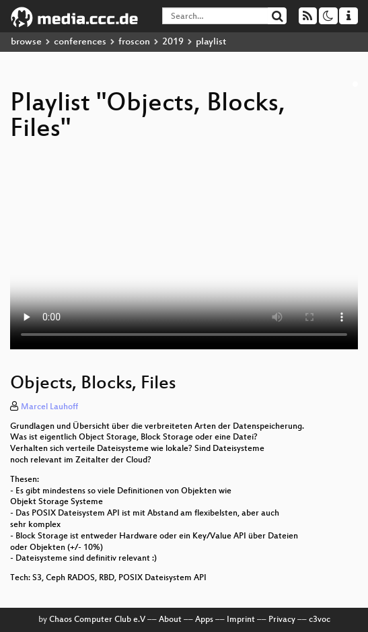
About (170, 620)
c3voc (319, 620)
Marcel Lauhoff (49, 407)
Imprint (241, 620)
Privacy (281, 620)
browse (26, 42)
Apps (204, 620)
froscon (134, 42)
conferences (80, 42)
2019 (173, 42)
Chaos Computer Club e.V (97, 620)
